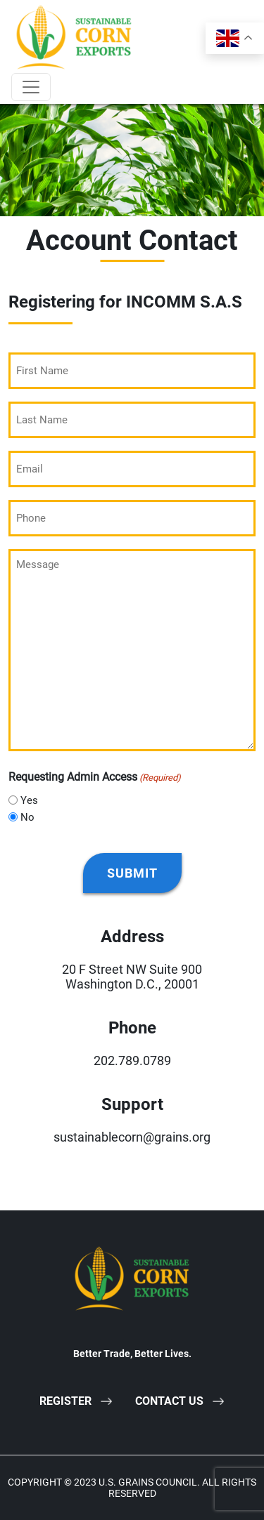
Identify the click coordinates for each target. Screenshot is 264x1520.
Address (132, 936)
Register (65, 1401)
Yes (29, 800)
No (27, 817)
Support (132, 1104)
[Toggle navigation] (31, 87)
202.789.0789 (132, 1060)
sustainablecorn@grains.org (132, 1137)
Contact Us (169, 1401)
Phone (132, 1028)
